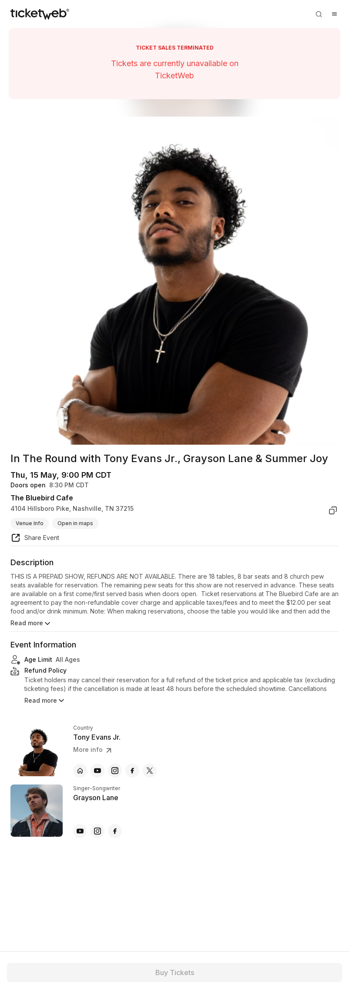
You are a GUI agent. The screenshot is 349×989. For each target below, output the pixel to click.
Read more (31, 623)
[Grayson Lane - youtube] (80, 831)
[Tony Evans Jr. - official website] (80, 771)
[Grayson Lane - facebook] (115, 831)
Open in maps (75, 523)
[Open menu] (334, 14)
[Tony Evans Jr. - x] (150, 771)
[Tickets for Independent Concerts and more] (39, 14)
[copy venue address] (333, 510)
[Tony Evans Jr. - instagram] (115, 771)
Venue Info (30, 523)
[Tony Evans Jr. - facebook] (132, 771)
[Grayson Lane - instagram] (97, 831)
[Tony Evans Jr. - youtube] (97, 771)
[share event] (34, 539)
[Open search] (318, 14)
